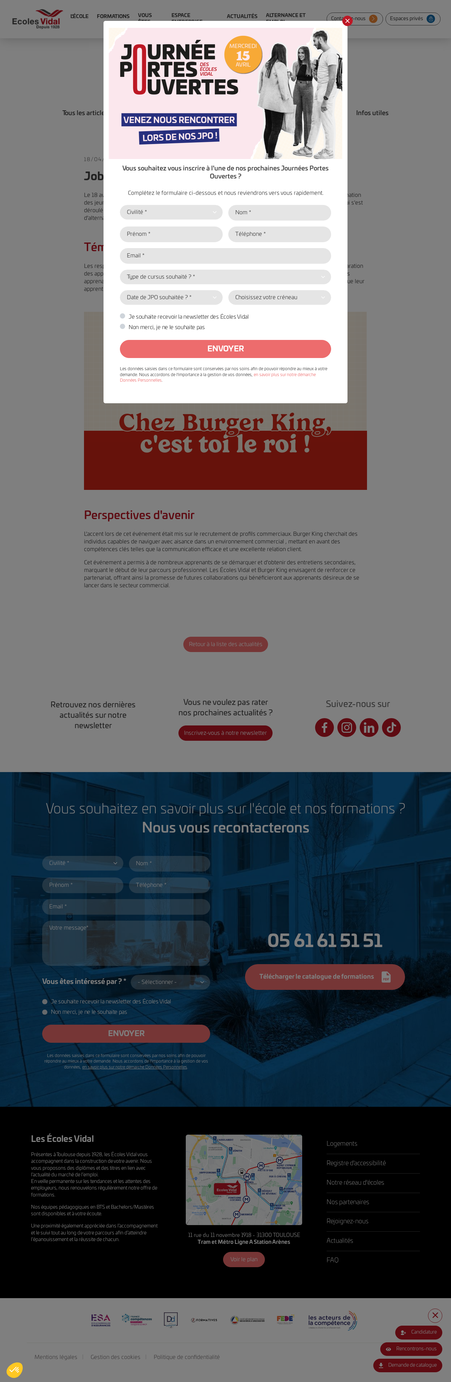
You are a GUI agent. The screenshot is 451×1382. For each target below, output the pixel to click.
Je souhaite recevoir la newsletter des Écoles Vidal (189, 317)
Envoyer (225, 349)
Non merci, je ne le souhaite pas (167, 327)
